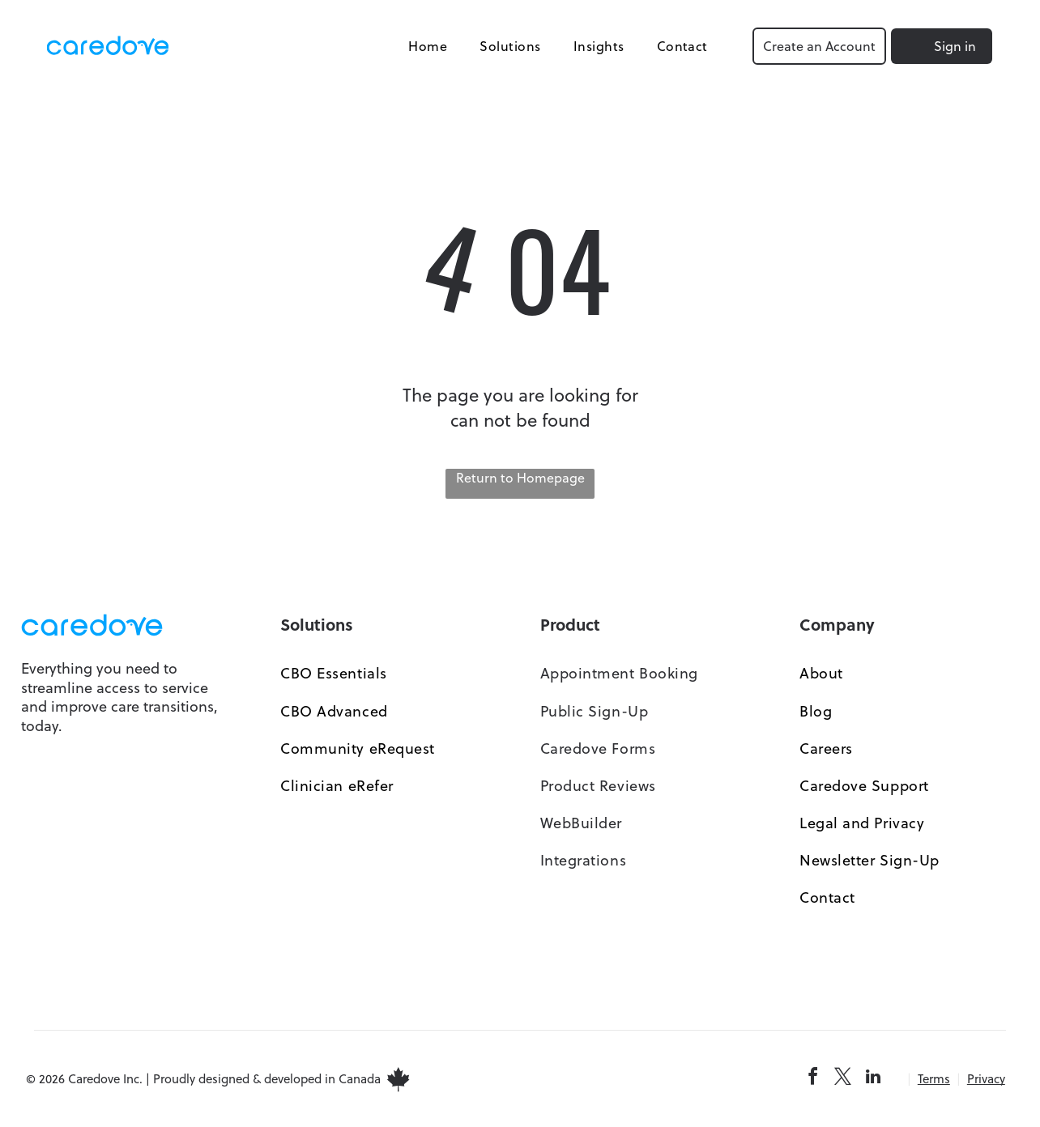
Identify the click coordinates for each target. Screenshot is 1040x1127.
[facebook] (813, 1080)
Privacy (986, 1079)
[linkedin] (873, 1080)
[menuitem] (426, 46)
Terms (934, 1079)
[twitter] (843, 1080)
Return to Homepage (520, 478)
